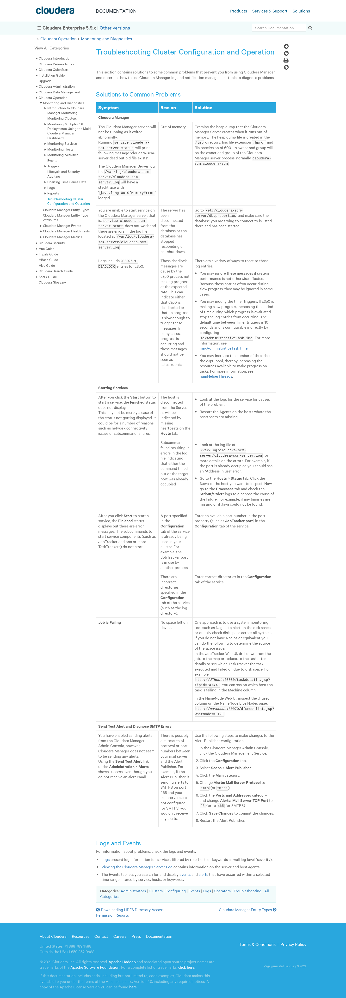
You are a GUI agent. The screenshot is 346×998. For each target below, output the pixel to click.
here (133, 984)
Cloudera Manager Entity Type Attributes (65, 217)
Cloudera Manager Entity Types (66, 209)
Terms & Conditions (257, 941)
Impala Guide (48, 254)
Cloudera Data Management (59, 92)
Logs (51, 187)
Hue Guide (46, 248)
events (185, 871)
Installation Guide (52, 75)
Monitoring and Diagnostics (106, 38)
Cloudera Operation (58, 38)
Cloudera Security (52, 242)
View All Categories (51, 47)
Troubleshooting (247, 888)
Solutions (301, 10)
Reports (53, 193)
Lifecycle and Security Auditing (63, 173)
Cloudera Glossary (52, 282)
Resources (80, 933)
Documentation (159, 933)
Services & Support (269, 10)
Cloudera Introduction (55, 58)
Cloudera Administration (57, 86)
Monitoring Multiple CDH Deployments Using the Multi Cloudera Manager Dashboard (69, 130)
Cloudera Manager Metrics (62, 236)
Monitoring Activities (62, 154)
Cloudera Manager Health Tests (66, 231)
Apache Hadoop (122, 959)
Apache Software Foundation (94, 964)
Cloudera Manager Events (62, 225)
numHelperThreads (216, 375)
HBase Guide (48, 259)
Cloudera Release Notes (56, 63)
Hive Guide (47, 265)
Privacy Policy (293, 941)
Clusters (156, 888)
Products (238, 10)
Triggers (53, 165)
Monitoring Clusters (62, 118)
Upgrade (45, 80)
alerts (203, 871)
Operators (222, 888)
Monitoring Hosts (60, 149)
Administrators (133, 888)
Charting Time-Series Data (66, 181)
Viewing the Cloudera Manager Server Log (137, 864)
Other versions (115, 27)
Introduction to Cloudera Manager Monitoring (65, 110)
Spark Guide (48, 276)
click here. (186, 964)
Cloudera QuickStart (53, 69)
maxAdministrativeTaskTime (223, 347)
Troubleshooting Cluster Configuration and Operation (68, 201)
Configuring (176, 888)
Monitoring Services (62, 143)
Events (52, 160)
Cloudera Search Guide (56, 270)
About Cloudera (53, 933)
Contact (101, 933)
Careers (119, 933)
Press (136, 933)
